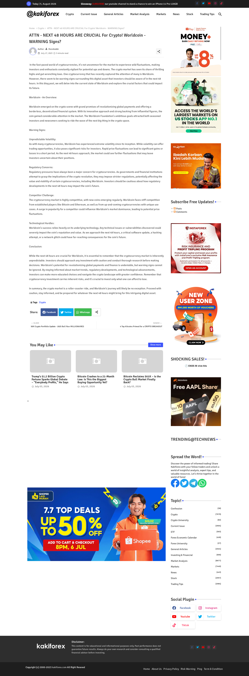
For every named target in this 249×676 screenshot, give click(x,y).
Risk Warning (188, 668)
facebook (185, 608)
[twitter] (203, 3)
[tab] (69, 14)
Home (32, 28)
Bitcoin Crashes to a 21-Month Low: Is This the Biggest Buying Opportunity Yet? (95, 379)
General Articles (113, 14)
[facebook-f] (197, 3)
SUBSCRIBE (98, 3)
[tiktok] (221, 3)
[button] (220, 14)
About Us (157, 668)
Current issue (89, 14)
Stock (189, 14)
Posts (178, 208)
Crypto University (196, 520)
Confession (196, 508)
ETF (196, 531)
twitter (211, 616)
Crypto (70, 14)
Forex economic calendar (196, 537)
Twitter (68, 312)
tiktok (185, 625)
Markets (161, 14)
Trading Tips (207, 14)
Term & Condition (213, 668)
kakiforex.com (59, 667)
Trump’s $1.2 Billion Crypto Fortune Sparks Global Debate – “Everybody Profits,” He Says (50, 379)
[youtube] (209, 3)
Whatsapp (85, 312)
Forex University (196, 543)
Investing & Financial (196, 555)
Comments (180, 211)
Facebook (51, 312)
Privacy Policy (171, 668)
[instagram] (215, 3)
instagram (211, 608)
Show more (155, 344)
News (176, 14)
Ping (199, 668)
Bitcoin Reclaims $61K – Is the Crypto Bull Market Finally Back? (142, 379)
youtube (185, 616)
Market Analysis (139, 14)
